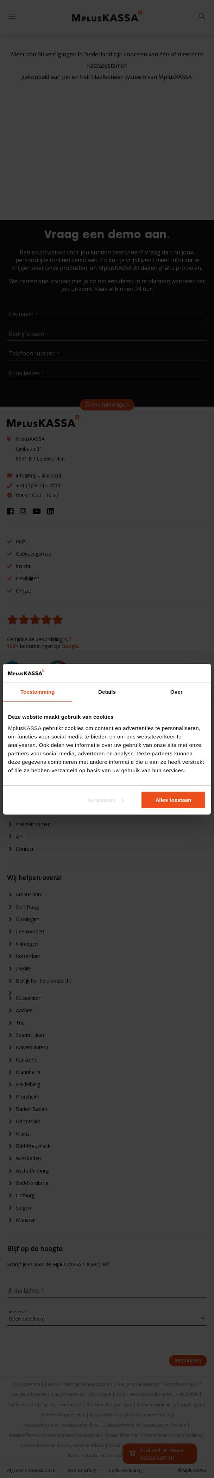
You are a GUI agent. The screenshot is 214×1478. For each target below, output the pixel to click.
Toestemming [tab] (37, 692)
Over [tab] (176, 692)
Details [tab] (107, 692)
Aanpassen (105, 800)
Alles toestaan (173, 800)
